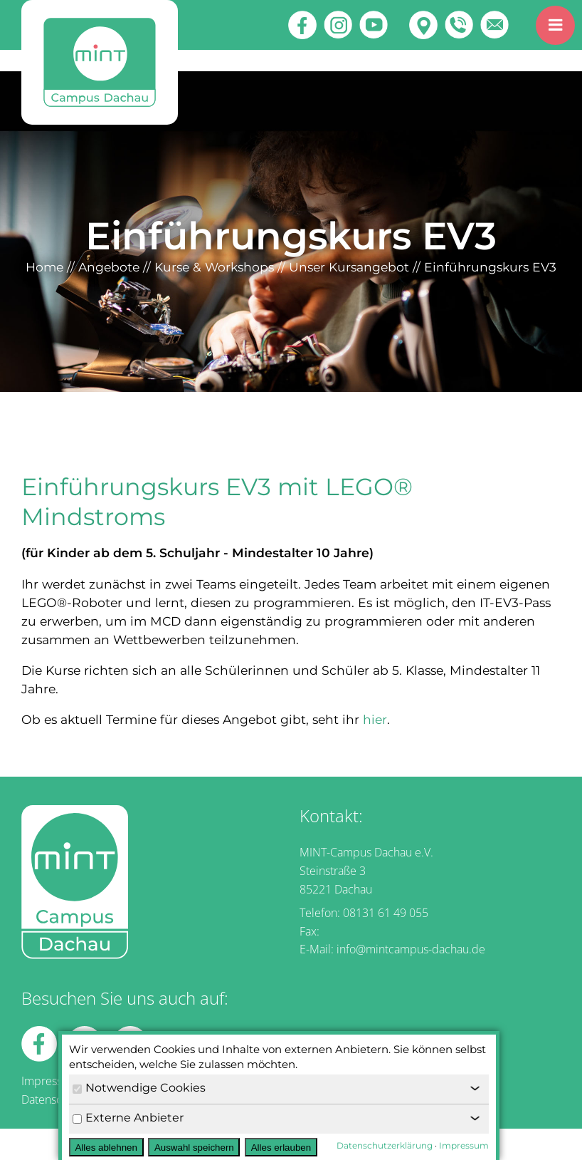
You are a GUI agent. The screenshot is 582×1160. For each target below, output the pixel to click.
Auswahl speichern (194, 1147)
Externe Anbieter (128, 1117)
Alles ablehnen (106, 1147)
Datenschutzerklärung (385, 1145)
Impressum (49, 1081)
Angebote (108, 266)
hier (375, 719)
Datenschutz (52, 1099)
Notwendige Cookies (139, 1087)
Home (44, 266)
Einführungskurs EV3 (490, 266)
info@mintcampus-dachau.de (411, 949)
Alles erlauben (281, 1147)
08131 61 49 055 (385, 913)
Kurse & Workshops (214, 266)
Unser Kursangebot (349, 266)
